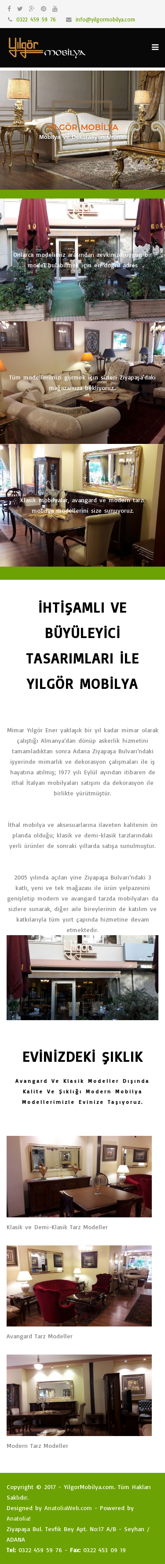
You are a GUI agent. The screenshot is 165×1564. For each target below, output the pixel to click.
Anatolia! (19, 1518)
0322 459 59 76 (36, 19)
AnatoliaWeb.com (68, 1507)
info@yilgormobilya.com (105, 19)
